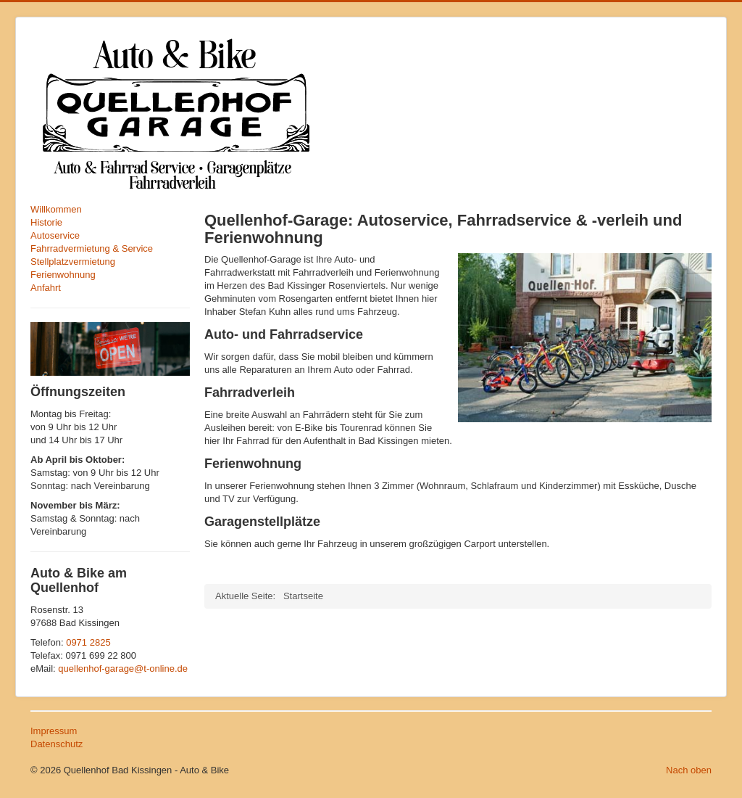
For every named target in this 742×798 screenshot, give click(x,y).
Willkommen (56, 209)
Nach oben (689, 770)
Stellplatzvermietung (72, 261)
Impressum (53, 730)
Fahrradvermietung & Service (91, 248)
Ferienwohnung (63, 274)
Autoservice (55, 235)
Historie (46, 222)
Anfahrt (45, 287)
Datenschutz (56, 744)
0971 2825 (88, 642)
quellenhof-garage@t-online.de (123, 668)
